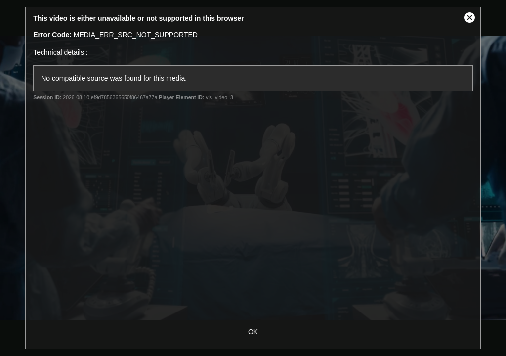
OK (253, 332)
